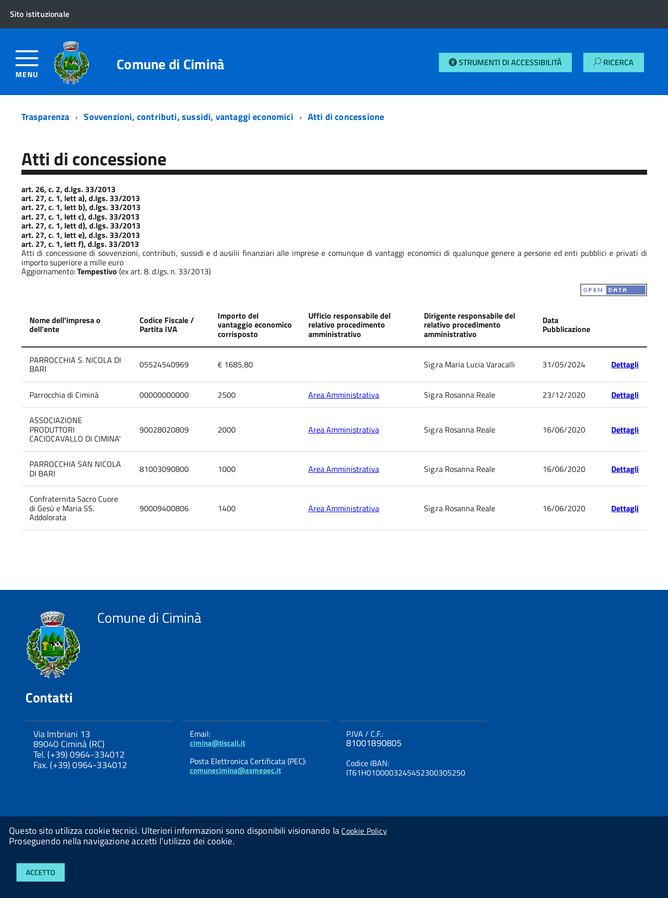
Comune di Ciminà (170, 64)
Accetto (40, 872)
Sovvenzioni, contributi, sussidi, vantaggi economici (188, 116)
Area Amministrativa (343, 395)
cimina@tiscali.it (217, 743)
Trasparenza (45, 116)
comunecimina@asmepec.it (235, 770)
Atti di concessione (346, 116)
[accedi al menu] (34, 68)
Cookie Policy (364, 831)
